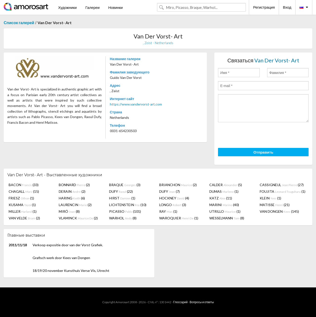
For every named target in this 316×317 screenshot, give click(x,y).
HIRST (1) (122, 198)
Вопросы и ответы (202, 302)
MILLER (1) (23, 211)
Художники (67, 7)
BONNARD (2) (74, 185)
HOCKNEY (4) (174, 198)
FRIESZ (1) (21, 198)
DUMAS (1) (223, 191)
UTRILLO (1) (224, 211)
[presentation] (255, 135)
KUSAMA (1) (22, 205)
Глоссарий (180, 302)
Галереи (92, 7)
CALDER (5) (225, 185)
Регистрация (264, 7)
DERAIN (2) (72, 191)
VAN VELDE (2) (24, 218)
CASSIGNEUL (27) (282, 185)
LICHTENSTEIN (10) (127, 205)
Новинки (115, 7)
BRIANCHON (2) (178, 185)
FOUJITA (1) (282, 191)
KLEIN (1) (270, 198)
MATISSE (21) (275, 205)
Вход (287, 7)
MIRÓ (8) (69, 211)
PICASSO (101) (125, 211)
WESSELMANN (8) (226, 218)
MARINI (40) (224, 205)
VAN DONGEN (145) (279, 211)
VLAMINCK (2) (78, 218)
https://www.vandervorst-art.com (136, 104)
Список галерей (19, 22)
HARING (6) (72, 198)
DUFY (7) (169, 191)
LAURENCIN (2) (75, 205)
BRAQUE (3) (124, 185)
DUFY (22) (121, 191)
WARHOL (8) (123, 218)
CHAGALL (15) (24, 191)
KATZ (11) (220, 198)
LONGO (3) (172, 205)
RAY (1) (168, 211)
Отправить (263, 152)
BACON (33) (24, 185)
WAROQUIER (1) (178, 218)
